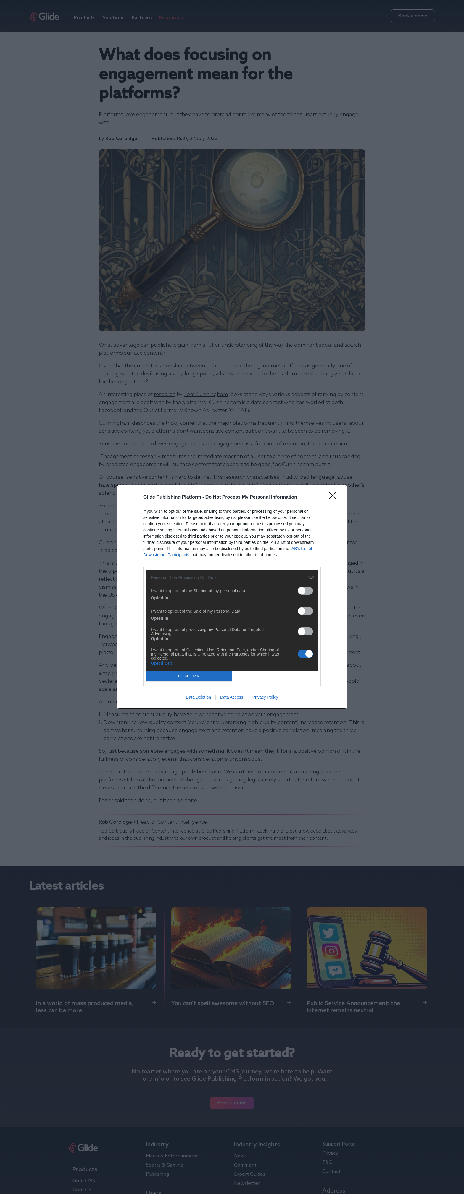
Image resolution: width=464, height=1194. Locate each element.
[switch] (305, 591)
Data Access (231, 697)
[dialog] (232, 597)
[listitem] (232, 578)
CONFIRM (189, 676)
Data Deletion (198, 697)
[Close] (334, 497)
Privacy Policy (265, 697)
